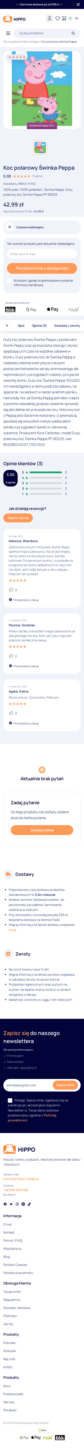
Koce (6, 1386)
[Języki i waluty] (77, 18)
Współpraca (12, 1248)
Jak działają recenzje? (27, 508)
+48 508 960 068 (15, 1190)
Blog (6, 1256)
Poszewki (10, 1410)
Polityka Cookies (15, 1265)
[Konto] (49, 18)
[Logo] (14, 18)
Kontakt (8, 1232)
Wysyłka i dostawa (16, 1308)
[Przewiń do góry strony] (6, 325)
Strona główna (12, 42)
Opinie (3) (39, 325)
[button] (40, 147)
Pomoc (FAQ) (13, 1240)
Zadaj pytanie (42, 830)
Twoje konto (12, 1291)
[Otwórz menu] (8, 33)
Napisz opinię (18, 518)
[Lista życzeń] (57, 18)
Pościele (9, 1343)
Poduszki (9, 1351)
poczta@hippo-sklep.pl (21, 1179)
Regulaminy (11, 1300)
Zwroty (8, 1324)
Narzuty (9, 1402)
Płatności (10, 1316)
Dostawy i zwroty (67, 325)
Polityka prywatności (18, 1273)
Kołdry (8, 1367)
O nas (7, 1224)
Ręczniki (9, 1359)
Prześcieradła (13, 1394)
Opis (21, 325)
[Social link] (5, 1204)
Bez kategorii (32, 42)
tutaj (12, 930)
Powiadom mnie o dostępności (42, 268)
